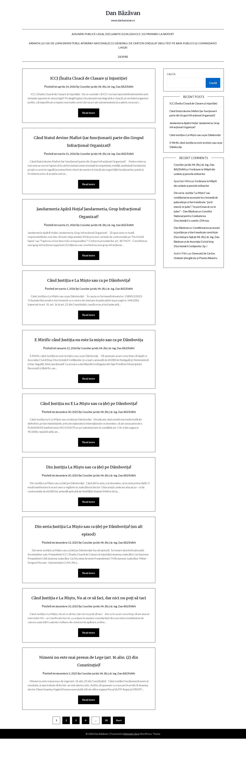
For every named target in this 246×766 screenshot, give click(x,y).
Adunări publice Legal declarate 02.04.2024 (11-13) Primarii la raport (123, 34)
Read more (88, 113)
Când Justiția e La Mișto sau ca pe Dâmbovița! (89, 281)
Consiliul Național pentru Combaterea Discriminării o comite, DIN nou (193, 216)
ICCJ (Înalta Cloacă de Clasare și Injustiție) (88, 77)
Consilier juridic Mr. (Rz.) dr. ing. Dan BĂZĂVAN (108, 86)
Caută (171, 74)
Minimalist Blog (131, 761)
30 (106, 747)
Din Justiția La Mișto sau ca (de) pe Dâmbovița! (88, 484)
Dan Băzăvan (123, 12)
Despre (123, 56)
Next (119, 747)
